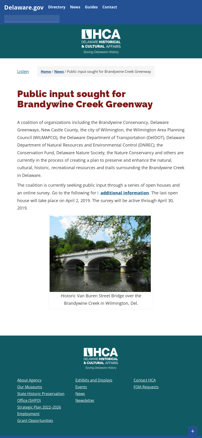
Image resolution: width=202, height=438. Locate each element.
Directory (56, 7)
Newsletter (84, 400)
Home (46, 71)
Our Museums (29, 386)
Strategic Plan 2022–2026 (39, 407)
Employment (28, 413)
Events (81, 386)
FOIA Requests (146, 386)
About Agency (29, 380)
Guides (91, 7)
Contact (109, 7)
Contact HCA (145, 380)
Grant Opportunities (35, 420)
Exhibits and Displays (93, 380)
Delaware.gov (24, 7)
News (75, 7)
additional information (125, 193)
